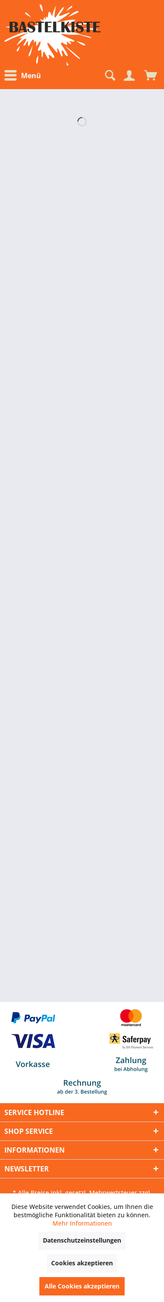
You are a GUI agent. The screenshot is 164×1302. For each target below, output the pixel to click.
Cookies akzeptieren (82, 1263)
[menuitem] (24, 75)
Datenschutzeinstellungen (82, 1240)
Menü (22, 75)
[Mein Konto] (129, 75)
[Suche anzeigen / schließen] (109, 75)
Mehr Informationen (82, 1223)
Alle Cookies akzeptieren (82, 1286)
